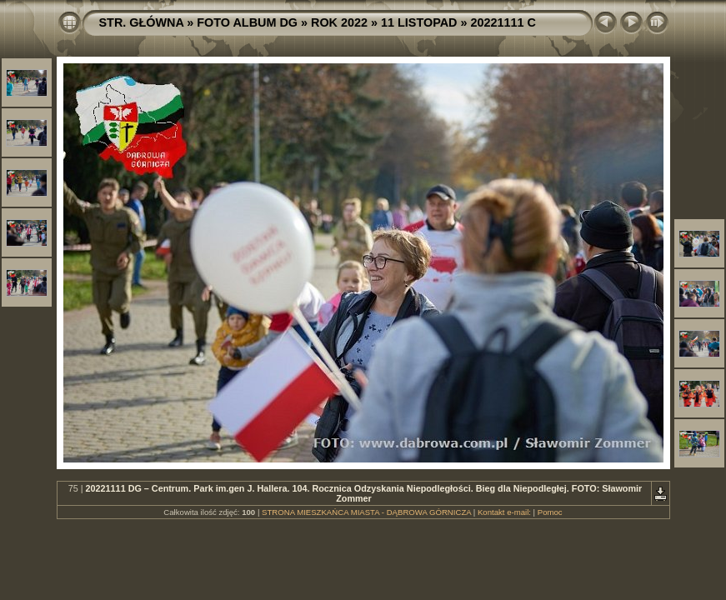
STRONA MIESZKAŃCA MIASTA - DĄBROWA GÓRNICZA (366, 512)
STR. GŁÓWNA (141, 22)
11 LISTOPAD (419, 22)
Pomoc (550, 512)
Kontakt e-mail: (504, 512)
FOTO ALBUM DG (247, 22)
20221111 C (502, 22)
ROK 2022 (339, 22)
